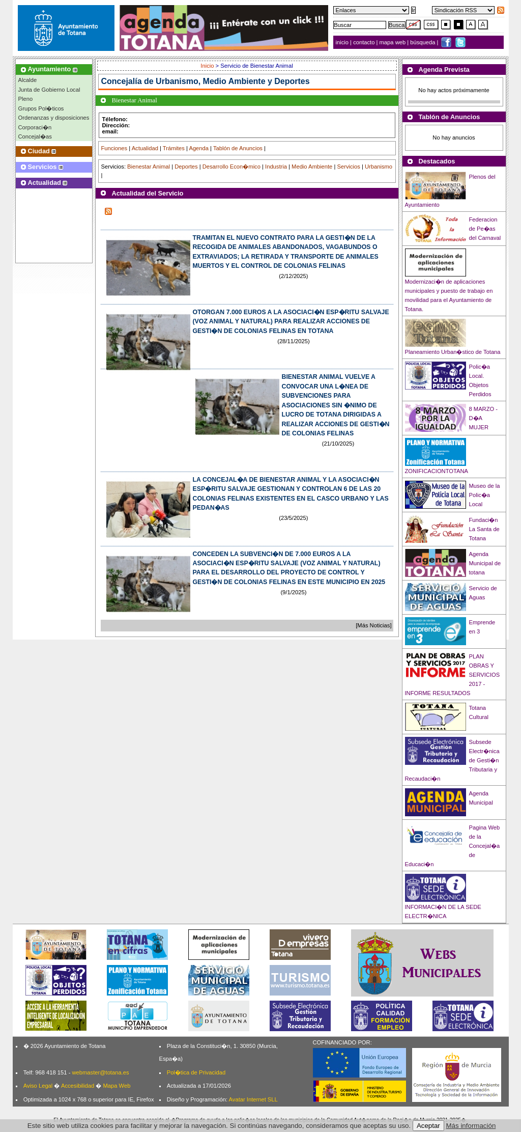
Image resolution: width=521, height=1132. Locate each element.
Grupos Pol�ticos (41, 108)
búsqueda (423, 42)
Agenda (199, 148)
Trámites (174, 148)
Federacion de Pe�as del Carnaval (485, 228)
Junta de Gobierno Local (49, 90)
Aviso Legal (38, 1086)
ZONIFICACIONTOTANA (437, 471)
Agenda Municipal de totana (485, 563)
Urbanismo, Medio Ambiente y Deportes (233, 81)
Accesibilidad (77, 1086)
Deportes (186, 166)
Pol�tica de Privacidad (196, 1072)
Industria (276, 166)
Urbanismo (378, 166)
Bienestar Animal (148, 166)
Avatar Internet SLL (253, 1099)
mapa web (394, 42)
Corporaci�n (35, 127)
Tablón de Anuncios (238, 148)
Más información (471, 1125)
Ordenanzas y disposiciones (54, 118)
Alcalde (27, 80)
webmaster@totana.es (100, 1072)
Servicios (348, 166)
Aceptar (428, 1125)
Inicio (207, 66)
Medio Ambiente (312, 166)
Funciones (114, 148)
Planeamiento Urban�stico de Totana (453, 352)
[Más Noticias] (373, 625)
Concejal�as (35, 136)
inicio (343, 42)
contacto (363, 42)
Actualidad (145, 148)
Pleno (25, 99)
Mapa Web (116, 1086)
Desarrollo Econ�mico (231, 166)
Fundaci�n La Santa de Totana (484, 529)
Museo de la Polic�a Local (484, 495)
